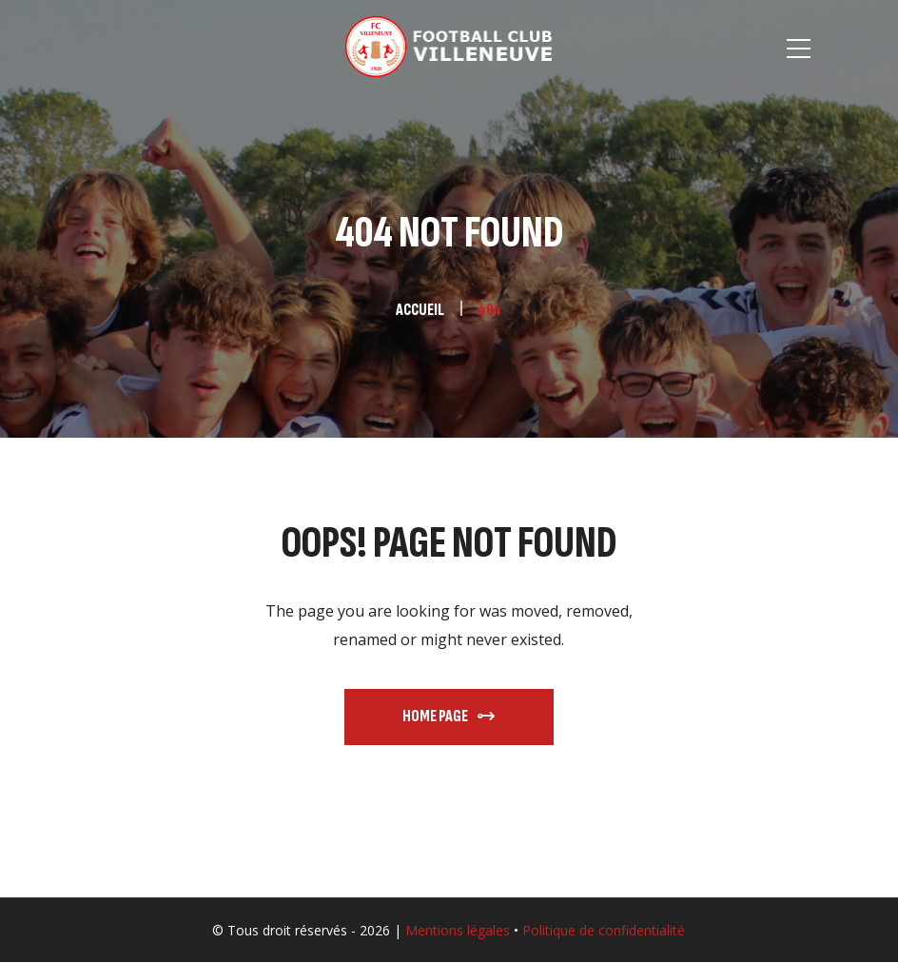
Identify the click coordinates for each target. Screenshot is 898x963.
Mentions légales (457, 930)
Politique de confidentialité (603, 930)
